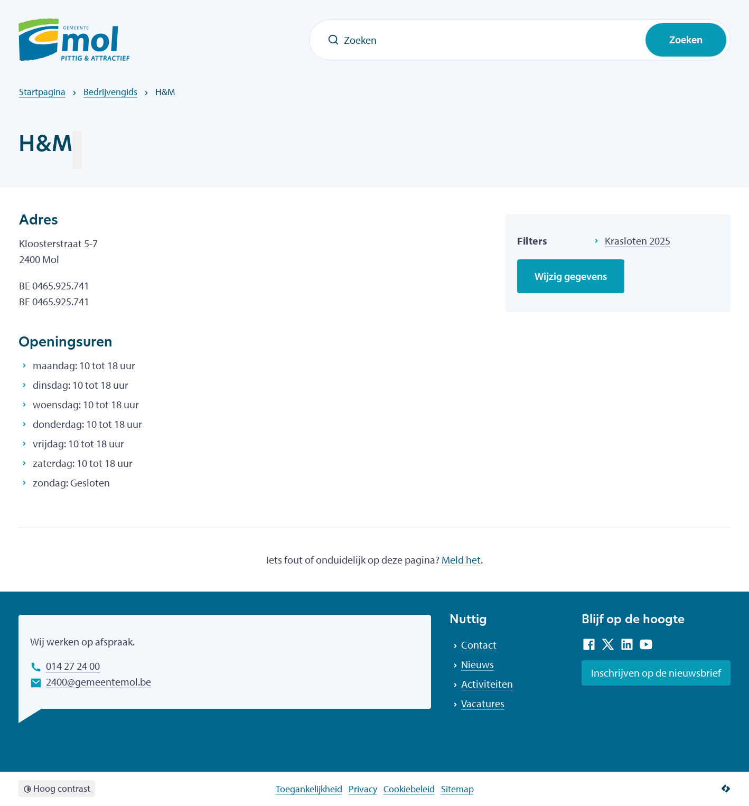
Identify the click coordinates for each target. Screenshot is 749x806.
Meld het (461, 559)
